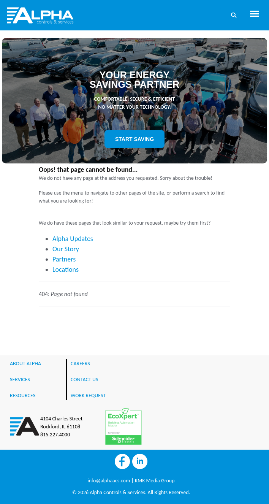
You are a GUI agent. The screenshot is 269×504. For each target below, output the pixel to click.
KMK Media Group (155, 480)
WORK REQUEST (88, 395)
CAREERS (80, 363)
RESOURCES (22, 395)
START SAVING (134, 139)
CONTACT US (84, 379)
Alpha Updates (72, 239)
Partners (64, 259)
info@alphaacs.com (108, 480)
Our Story (65, 249)
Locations (65, 269)
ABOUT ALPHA (25, 363)
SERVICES (20, 379)
